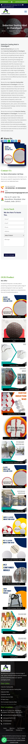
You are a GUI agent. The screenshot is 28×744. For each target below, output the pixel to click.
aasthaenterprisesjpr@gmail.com (11, 5)
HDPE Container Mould (14, 608)
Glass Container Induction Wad (14, 511)
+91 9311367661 (10, 188)
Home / (3, 32)
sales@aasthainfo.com (8, 718)
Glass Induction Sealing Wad (14, 487)
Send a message (9, 255)
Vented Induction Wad (14, 414)
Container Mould (14, 389)
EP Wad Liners (14, 438)
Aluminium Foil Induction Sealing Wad (11, 689)
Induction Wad (14, 365)
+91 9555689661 (20, 188)
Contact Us (19, 730)
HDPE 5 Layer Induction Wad (14, 535)
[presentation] (15, 251)
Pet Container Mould (14, 584)
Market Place (9, 730)
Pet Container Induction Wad (14, 462)
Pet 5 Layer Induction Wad (14, 560)
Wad (14, 632)
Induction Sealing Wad (14, 317)
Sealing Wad (14, 657)
